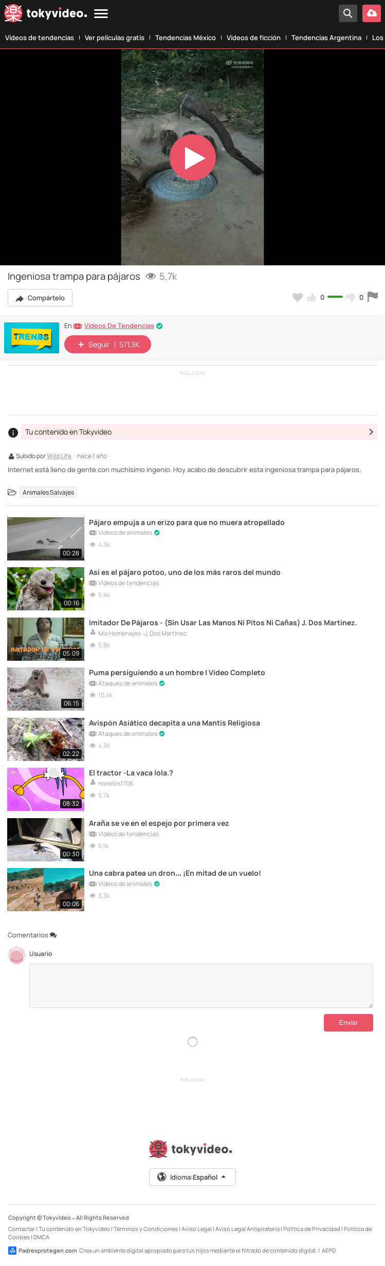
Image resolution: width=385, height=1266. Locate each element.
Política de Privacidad (311, 1226)
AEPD (329, 1248)
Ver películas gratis (114, 37)
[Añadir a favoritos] (297, 297)
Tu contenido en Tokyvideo (74, 1226)
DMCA (41, 1234)
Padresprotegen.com (42, 1248)
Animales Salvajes (48, 491)
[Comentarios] (201, 983)
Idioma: (192, 1174)
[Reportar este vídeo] (373, 297)
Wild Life (59, 456)
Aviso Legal (196, 1226)
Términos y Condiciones (146, 1226)
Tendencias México (185, 37)
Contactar (21, 1226)
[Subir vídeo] (371, 13)
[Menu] (101, 14)
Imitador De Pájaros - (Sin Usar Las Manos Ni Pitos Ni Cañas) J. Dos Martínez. (224, 621)
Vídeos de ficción (254, 37)
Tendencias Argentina (326, 37)
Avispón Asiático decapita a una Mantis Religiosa (175, 721)
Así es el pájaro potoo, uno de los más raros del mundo (186, 571)
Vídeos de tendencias (39, 37)
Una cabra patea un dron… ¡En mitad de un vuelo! (176, 871)
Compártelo (40, 297)
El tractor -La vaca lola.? (131, 771)
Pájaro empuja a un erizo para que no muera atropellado (188, 522)
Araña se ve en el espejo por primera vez (161, 821)
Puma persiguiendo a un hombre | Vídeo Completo (178, 671)
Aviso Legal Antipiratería (247, 1226)
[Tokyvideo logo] (45, 15)
